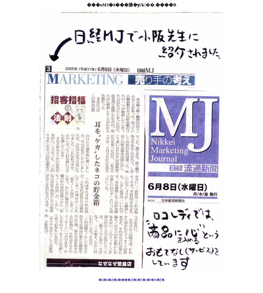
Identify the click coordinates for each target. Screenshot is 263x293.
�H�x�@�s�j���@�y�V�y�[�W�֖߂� (131, 279)
